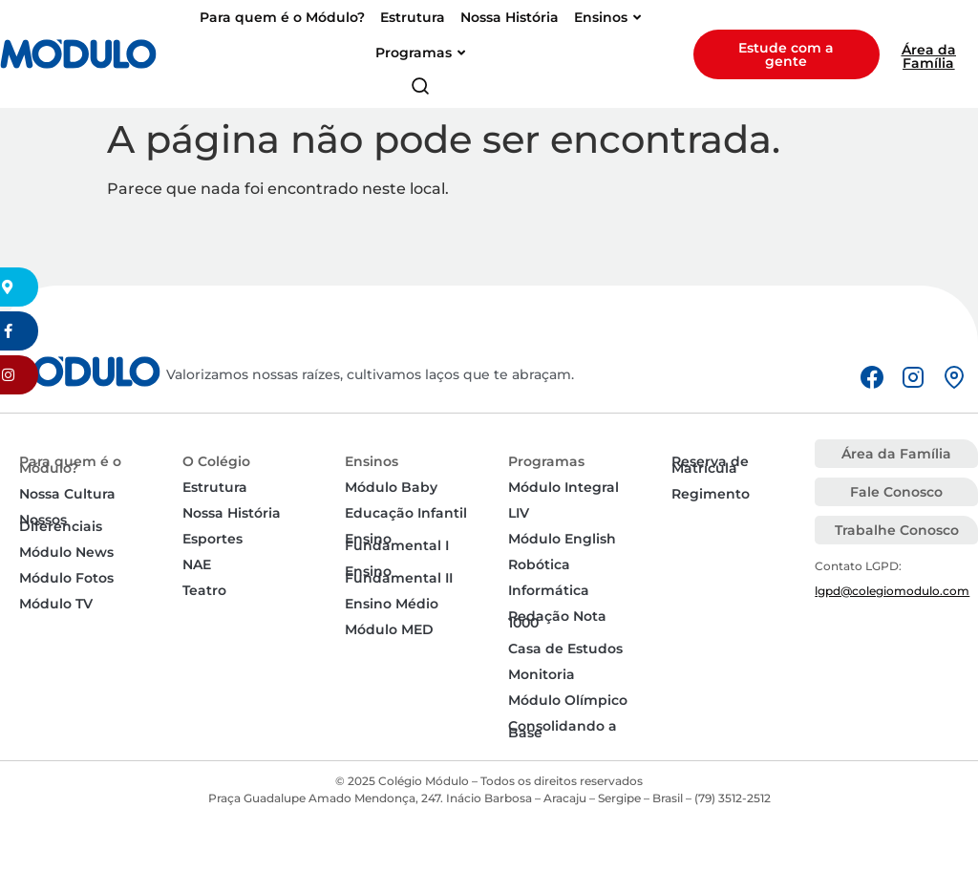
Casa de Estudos (565, 648)
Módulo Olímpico (567, 700)
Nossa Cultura (67, 493)
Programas (546, 461)
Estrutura (214, 487)
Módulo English (562, 538)
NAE (196, 564)
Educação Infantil (406, 512)
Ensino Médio (391, 603)
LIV (518, 512)
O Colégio (216, 461)
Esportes (212, 538)
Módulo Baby (391, 487)
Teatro (204, 590)
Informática (548, 590)
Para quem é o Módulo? (70, 465)
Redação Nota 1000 (557, 619)
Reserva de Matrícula (710, 465)
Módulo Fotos (66, 577)
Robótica (539, 564)
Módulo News (66, 552)
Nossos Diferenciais (60, 523)
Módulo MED (389, 629)
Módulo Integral (563, 487)
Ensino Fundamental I (397, 542)
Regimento (710, 493)
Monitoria (541, 674)
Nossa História (231, 512)
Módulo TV (56, 603)
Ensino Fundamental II (399, 574)
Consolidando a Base (562, 729)
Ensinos (371, 461)
